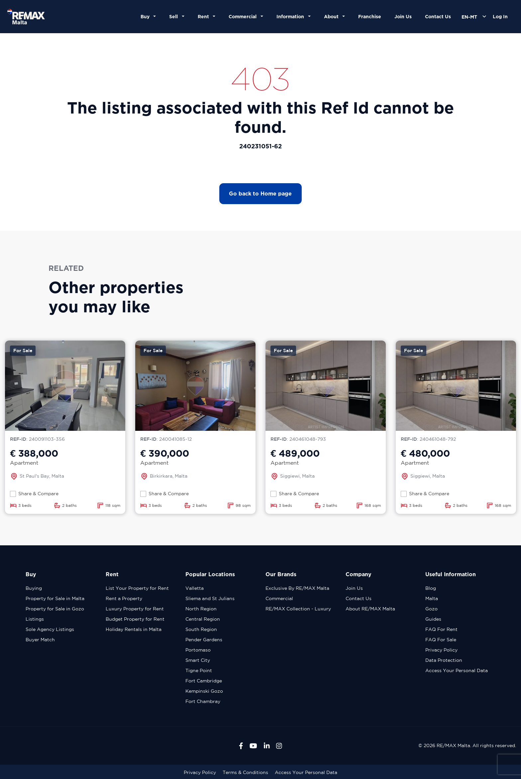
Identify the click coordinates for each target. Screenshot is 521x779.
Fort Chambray (202, 701)
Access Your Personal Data (456, 670)
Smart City (197, 660)
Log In (500, 16)
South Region (201, 629)
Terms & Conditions (245, 772)
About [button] (332, 16)
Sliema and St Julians (210, 598)
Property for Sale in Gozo (55, 608)
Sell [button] (174, 16)
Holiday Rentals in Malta (133, 629)
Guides (433, 619)
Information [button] (291, 16)
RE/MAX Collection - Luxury (298, 608)
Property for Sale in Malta (55, 598)
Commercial (279, 598)
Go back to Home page (260, 193)
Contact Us (438, 16)
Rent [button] (205, 16)
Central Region (202, 619)
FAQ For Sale (440, 639)
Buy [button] (146, 16)
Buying (34, 588)
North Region (201, 608)
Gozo (431, 608)
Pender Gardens (203, 639)
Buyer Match (40, 639)
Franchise (369, 16)
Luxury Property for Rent (135, 608)
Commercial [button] (244, 16)
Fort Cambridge (203, 680)
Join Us (403, 16)
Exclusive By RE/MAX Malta (297, 588)
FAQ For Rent (441, 629)
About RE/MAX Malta (370, 608)
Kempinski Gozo (204, 691)
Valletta (194, 588)
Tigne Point (198, 670)
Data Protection (443, 660)
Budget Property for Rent (135, 619)
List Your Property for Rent (137, 588)
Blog (430, 588)
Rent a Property (124, 598)
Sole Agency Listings (50, 629)
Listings (35, 619)
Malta (431, 598)
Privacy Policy (441, 650)
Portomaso (198, 650)
